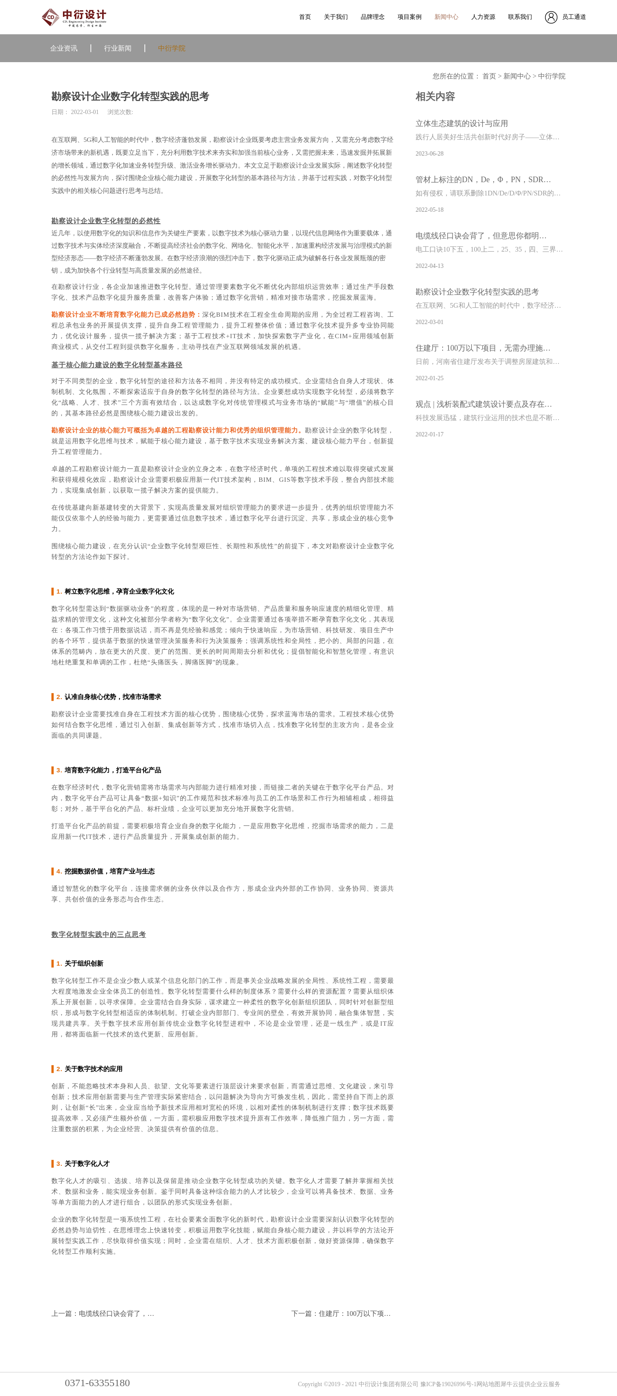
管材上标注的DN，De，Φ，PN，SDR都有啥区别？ (484, 179)
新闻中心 (517, 76)
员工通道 (574, 17)
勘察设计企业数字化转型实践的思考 (477, 292)
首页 (305, 17)
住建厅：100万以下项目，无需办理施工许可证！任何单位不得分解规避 (484, 348)
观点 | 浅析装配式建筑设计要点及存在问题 (484, 404)
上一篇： (130, 1313)
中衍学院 (552, 76)
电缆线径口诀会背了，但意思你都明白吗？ (484, 235)
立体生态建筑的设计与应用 (462, 123)
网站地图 (488, 1384)
